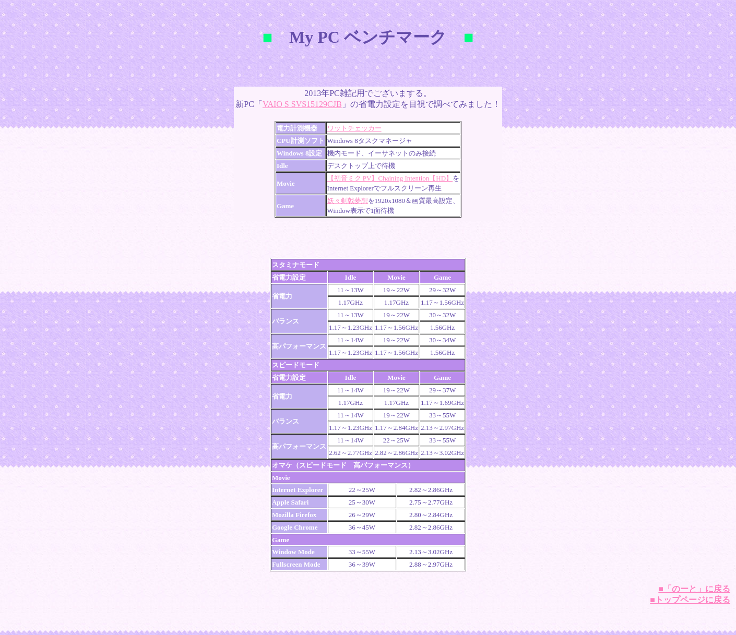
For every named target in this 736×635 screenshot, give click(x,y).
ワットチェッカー (354, 128)
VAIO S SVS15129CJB (302, 104)
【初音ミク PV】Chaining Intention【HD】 (390, 178)
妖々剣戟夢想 (347, 201)
